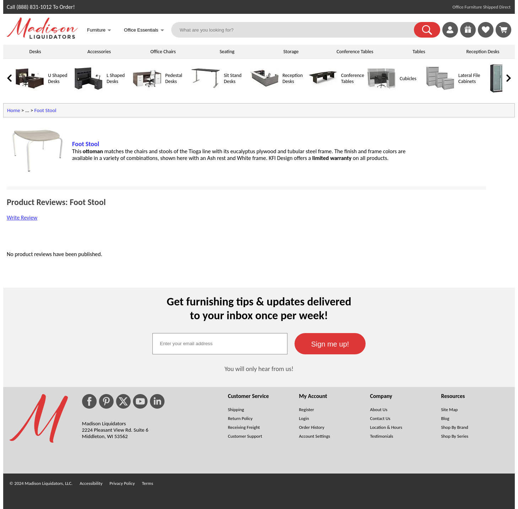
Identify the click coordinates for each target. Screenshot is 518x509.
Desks (35, 52)
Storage (290, 52)
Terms (147, 483)
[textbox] (219, 343)
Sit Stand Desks (233, 78)
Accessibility (91, 483)
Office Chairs (163, 52)
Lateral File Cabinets (469, 78)
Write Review (22, 217)
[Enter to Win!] (468, 35)
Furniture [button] (99, 30)
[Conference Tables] (323, 91)
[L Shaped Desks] (88, 91)
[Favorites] (485, 35)
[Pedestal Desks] (147, 91)
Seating (227, 52)
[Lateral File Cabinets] (440, 91)
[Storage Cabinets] (499, 91)
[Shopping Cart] (503, 30)
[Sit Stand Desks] (205, 91)
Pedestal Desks (173, 78)
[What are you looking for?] (297, 30)
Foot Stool (45, 110)
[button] (427, 30)
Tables (418, 52)
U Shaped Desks (57, 78)
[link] (503, 30)
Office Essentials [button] (144, 30)
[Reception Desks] (264, 91)
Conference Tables (354, 52)
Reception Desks (483, 52)
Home (13, 110)
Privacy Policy (122, 483)
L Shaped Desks (116, 78)
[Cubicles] (381, 91)
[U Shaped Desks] (30, 91)
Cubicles (408, 79)
